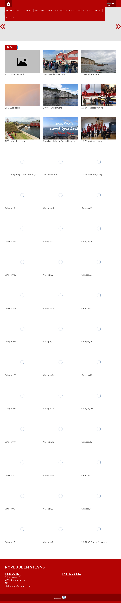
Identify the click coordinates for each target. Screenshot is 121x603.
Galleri (11, 47)
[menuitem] (8, 3)
